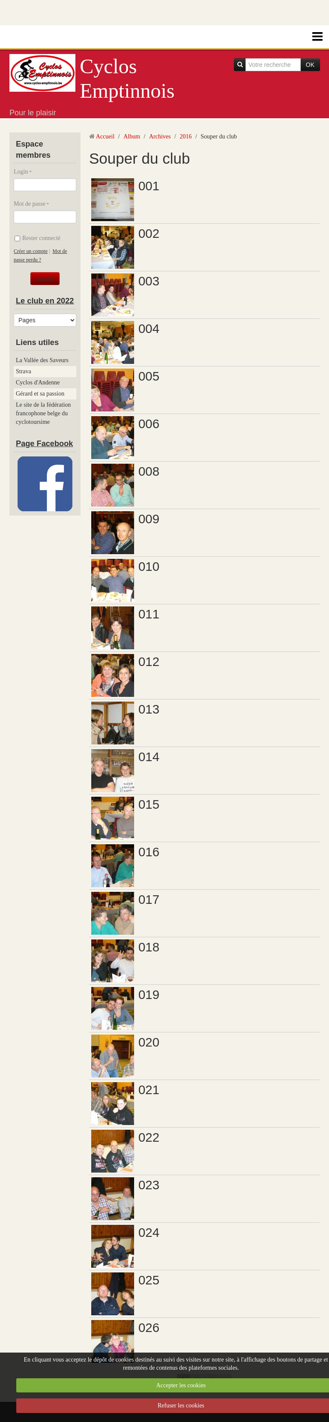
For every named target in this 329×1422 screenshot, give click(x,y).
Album (131, 136)
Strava (23, 371)
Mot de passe (29, 204)
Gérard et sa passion (40, 393)
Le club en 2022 (45, 301)
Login (21, 171)
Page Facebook (44, 443)
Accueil (105, 136)
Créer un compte (31, 251)
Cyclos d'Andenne (38, 382)
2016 (185, 136)
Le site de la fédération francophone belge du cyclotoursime (43, 413)
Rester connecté (37, 238)
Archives (160, 136)
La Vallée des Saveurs (42, 360)
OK (310, 64)
